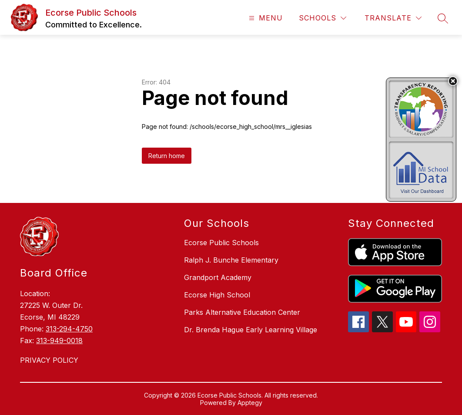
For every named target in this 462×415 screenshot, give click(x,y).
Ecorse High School (217, 294)
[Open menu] (265, 18)
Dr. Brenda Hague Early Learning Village (250, 329)
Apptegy (250, 402)
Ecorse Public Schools (221, 242)
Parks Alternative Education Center (242, 312)
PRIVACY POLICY (49, 360)
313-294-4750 (69, 328)
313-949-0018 (59, 340)
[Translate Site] (393, 18)
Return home (166, 155)
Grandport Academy (217, 277)
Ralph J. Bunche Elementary (231, 260)
